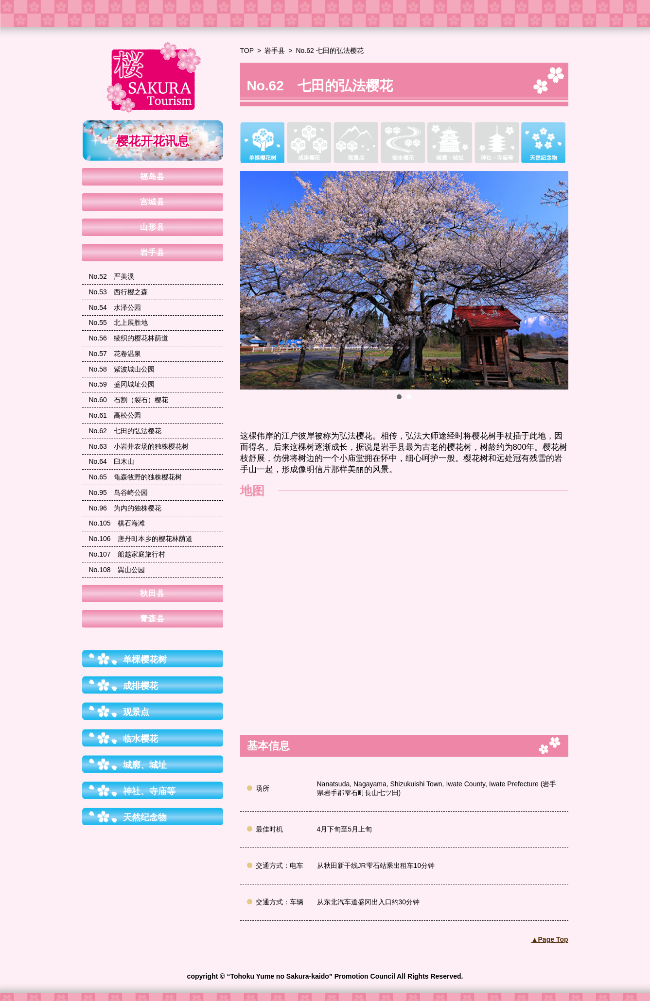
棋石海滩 (117, 523)
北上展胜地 (118, 322)
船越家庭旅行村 (127, 554)
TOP (247, 50)
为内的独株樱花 (125, 508)
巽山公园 (117, 570)
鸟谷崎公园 (118, 492)
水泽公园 (115, 307)
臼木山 (111, 461)
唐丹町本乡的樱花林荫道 (141, 539)
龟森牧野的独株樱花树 (135, 477)
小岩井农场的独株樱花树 (139, 446)
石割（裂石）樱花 (128, 400)
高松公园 (115, 415)
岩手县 (274, 50)
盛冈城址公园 (122, 384)
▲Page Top (549, 939)
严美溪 (111, 276)
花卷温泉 (115, 353)
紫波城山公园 (122, 369)
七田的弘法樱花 (125, 431)
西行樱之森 (118, 292)
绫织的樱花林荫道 (128, 338)
